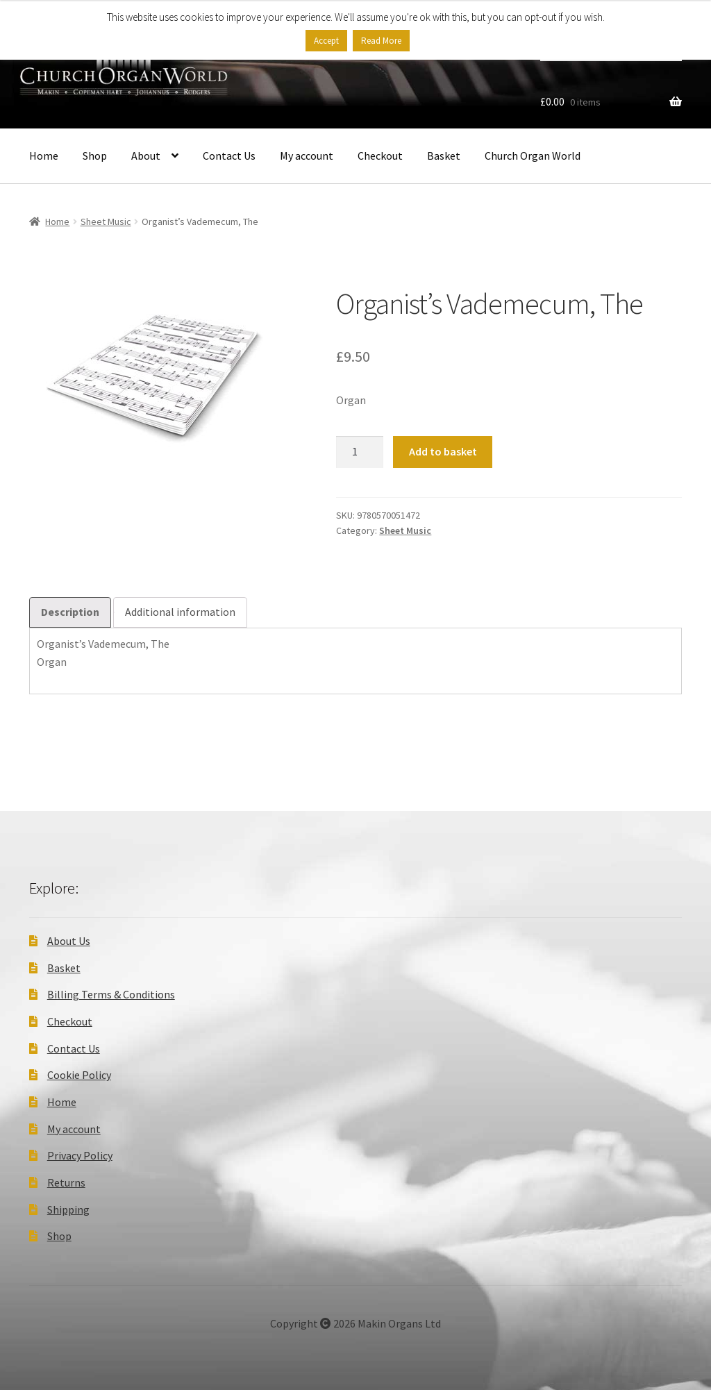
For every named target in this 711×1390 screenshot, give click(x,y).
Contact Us (229, 155)
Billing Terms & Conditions (111, 994)
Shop (95, 155)
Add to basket (443, 451)
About (145, 155)
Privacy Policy (79, 1155)
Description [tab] (70, 612)
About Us (68, 941)
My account (306, 155)
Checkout (380, 155)
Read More (381, 41)
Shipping (68, 1209)
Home (43, 155)
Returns (66, 1182)
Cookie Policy (79, 1075)
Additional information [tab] (180, 612)
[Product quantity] (359, 452)
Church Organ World (532, 155)
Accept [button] (326, 41)
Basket (443, 155)
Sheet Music (106, 221)
